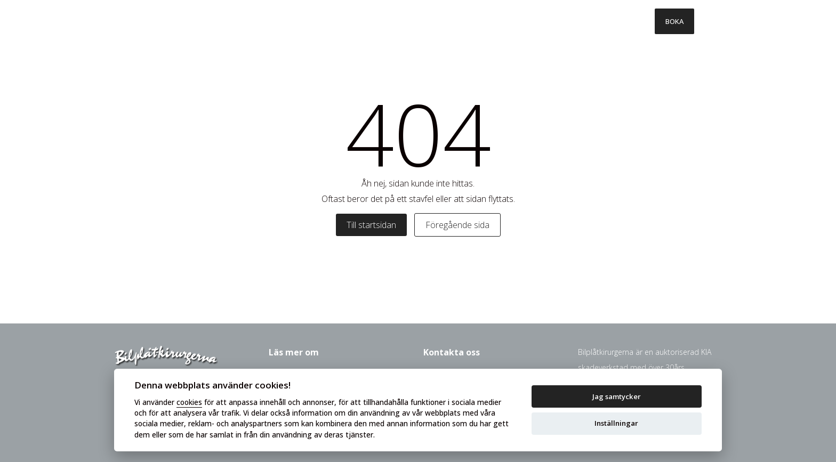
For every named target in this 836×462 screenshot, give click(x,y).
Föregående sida (457, 225)
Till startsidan (371, 225)
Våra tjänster (340, 21)
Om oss (573, 21)
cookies (189, 402)
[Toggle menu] (708, 21)
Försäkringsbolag (501, 21)
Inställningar (616, 423)
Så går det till (417, 21)
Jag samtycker (616, 396)
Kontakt (627, 21)
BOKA (674, 21)
